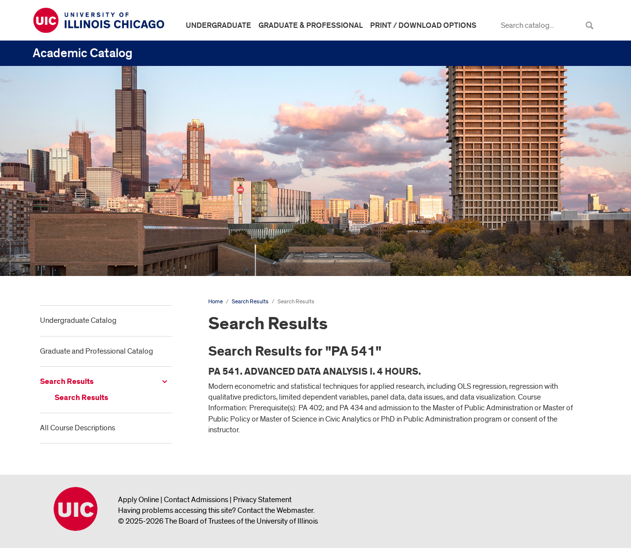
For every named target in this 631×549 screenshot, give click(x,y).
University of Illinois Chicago (76, 509)
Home (215, 301)
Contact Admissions (196, 500)
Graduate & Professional (310, 25)
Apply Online (138, 500)
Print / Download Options (423, 25)
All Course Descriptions (77, 428)
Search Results (67, 382)
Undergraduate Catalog (78, 320)
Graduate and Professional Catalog (96, 351)
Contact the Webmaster (275, 510)
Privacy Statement (262, 500)
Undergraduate (218, 25)
